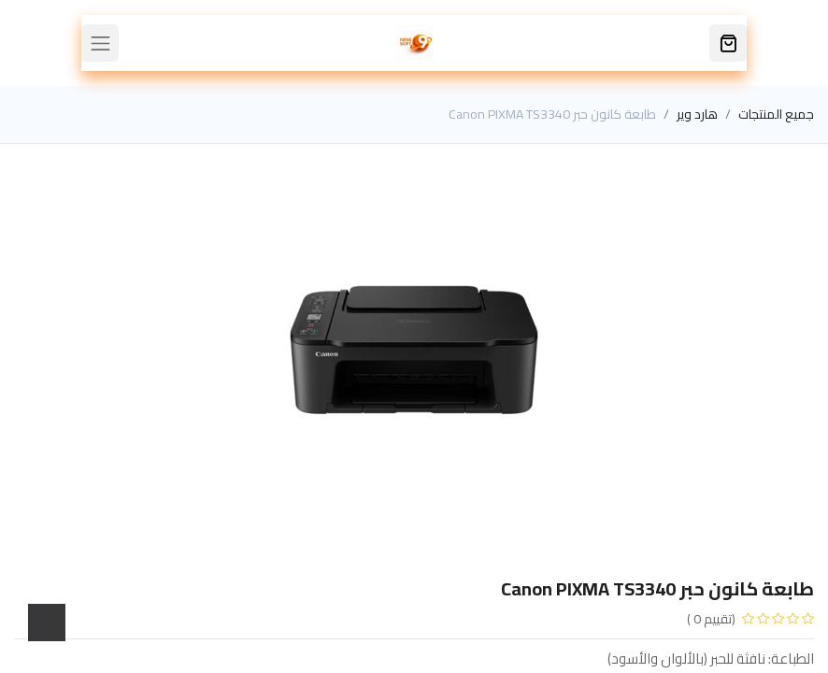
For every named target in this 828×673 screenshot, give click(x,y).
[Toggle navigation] (100, 43)
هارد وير (697, 114)
